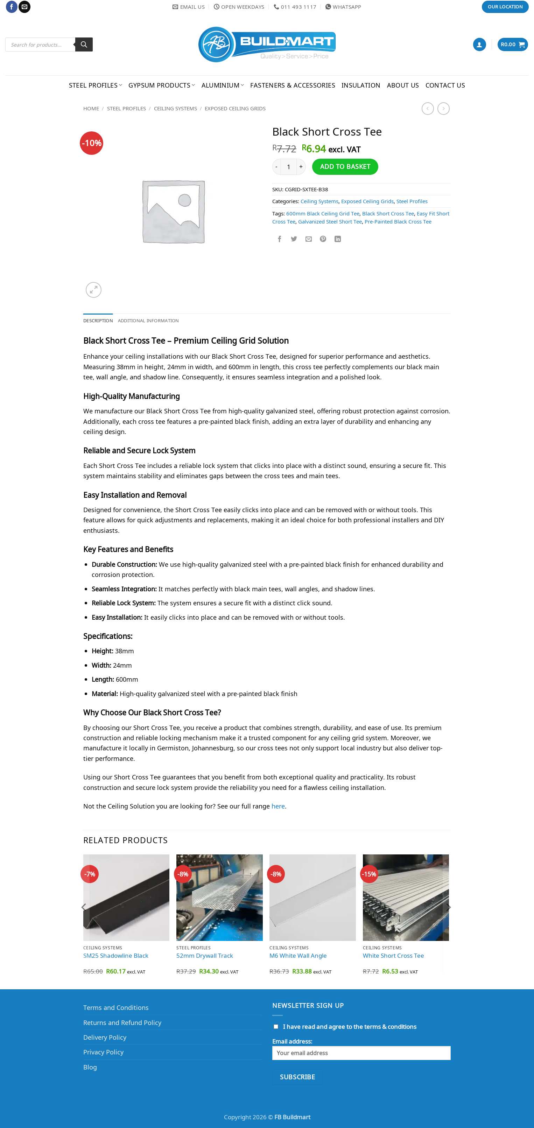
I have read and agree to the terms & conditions (349, 1028)
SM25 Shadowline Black (115, 957)
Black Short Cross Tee (388, 213)
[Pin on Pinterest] (323, 239)
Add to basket (345, 166)
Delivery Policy (104, 1038)
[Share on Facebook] (279, 239)
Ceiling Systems (175, 108)
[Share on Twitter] (294, 239)
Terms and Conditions (116, 1008)
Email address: (361, 1049)
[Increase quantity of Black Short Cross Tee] (301, 167)
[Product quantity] (289, 167)
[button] (479, 44)
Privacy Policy (103, 1052)
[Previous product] (443, 108)
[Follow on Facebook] (11, 7)
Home (91, 108)
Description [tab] (100, 320)
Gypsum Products (161, 85)
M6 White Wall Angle (298, 957)
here (278, 807)
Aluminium (223, 85)
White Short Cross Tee (393, 957)
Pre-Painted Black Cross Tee (398, 221)
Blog (90, 1068)
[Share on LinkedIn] (337, 239)
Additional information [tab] (158, 320)
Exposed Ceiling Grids (235, 108)
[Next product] (428, 108)
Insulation (361, 85)
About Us (403, 85)
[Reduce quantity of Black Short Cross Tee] (276, 167)
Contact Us (445, 85)
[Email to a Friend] (308, 239)
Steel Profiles (95, 85)
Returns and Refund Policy (122, 1023)
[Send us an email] (24, 7)
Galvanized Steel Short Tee (330, 221)
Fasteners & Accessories (292, 85)
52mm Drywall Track (204, 957)
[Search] (84, 44)
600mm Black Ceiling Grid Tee (322, 213)
